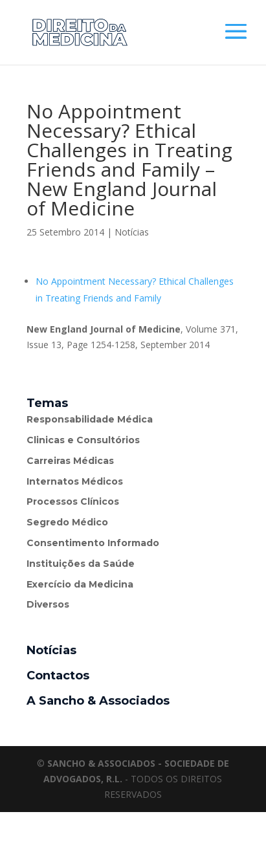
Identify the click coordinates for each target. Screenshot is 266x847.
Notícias (132, 232)
